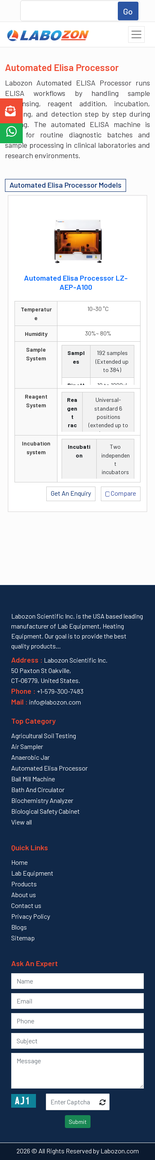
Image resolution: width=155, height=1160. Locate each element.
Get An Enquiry (71, 493)
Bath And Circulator (37, 789)
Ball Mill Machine (33, 779)
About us (23, 894)
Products (24, 884)
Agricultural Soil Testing (43, 735)
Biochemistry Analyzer (42, 800)
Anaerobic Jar (30, 757)
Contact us (26, 905)
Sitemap (23, 938)
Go (128, 11)
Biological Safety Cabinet (45, 811)
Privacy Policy (30, 916)
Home (19, 862)
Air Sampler (27, 746)
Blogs (19, 927)
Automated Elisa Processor (49, 768)
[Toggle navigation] (136, 34)
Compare (120, 492)
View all (21, 822)
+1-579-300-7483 (60, 691)
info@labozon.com (54, 702)
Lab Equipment (32, 873)
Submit (78, 1121)
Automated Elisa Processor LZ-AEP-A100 (76, 282)
